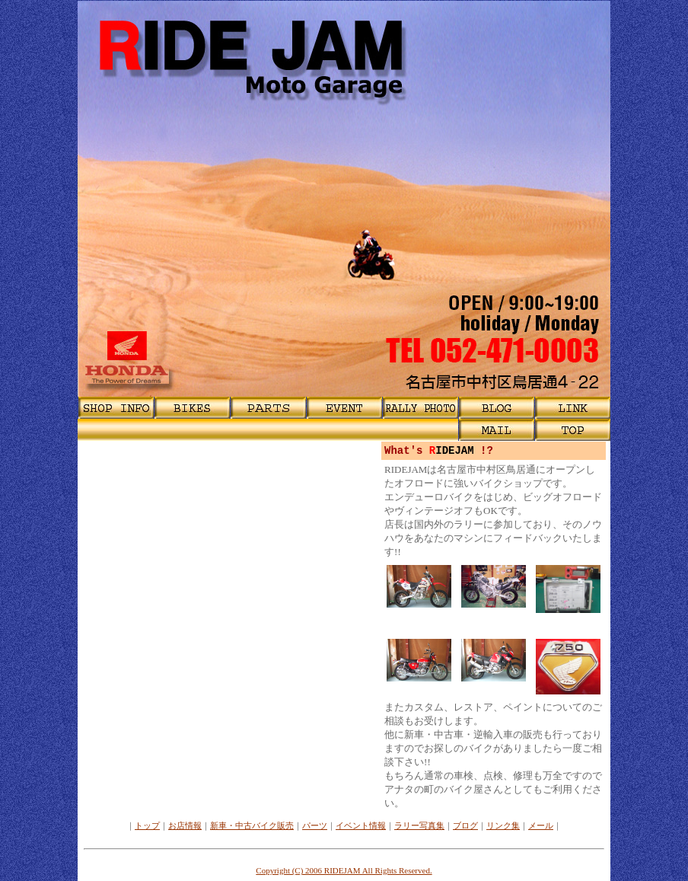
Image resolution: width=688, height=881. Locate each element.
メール (540, 825)
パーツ (314, 825)
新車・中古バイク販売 (252, 825)
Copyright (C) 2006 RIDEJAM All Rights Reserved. (344, 870)
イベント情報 (361, 825)
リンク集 (503, 825)
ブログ (465, 825)
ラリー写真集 (419, 825)
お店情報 (185, 825)
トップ (147, 825)
